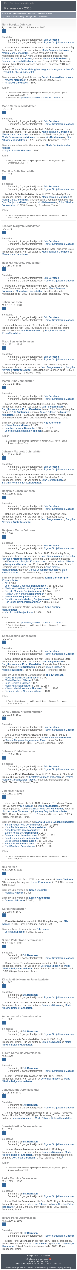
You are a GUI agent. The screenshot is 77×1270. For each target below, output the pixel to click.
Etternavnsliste (19, 13)
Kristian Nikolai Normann (23, 688)
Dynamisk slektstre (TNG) (13, 16)
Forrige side (31, 16)
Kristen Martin (17, 425)
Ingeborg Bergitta (50, 811)
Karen (47, 806)
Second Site (38, 1268)
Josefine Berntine (20, 428)
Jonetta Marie (21, 835)
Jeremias (14, 900)
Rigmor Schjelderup (59, 42)
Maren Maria (15, 53)
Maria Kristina (18, 685)
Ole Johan (23, 1157)
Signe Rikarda (18, 150)
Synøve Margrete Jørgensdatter (26, 740)
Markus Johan (43, 569)
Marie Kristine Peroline (27, 588)
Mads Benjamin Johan (18, 137)
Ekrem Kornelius (21, 832)
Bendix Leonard (17, 58)
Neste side (43, 16)
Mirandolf (16, 82)
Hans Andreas (15, 811)
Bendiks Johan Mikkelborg (27, 599)
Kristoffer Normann (56, 737)
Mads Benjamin (55, 50)
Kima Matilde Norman (25, 827)
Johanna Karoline (19, 61)
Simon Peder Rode (23, 824)
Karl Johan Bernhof (23, 602)
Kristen (48, 412)
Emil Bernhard (20, 846)
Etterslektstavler (45, 13)
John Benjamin (14, 202)
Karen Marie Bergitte (26, 561)
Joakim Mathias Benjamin (23, 431)
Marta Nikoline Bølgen (44, 808)
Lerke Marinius (20, 841)
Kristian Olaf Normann (24, 594)
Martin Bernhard (18, 680)
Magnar (15, 80)
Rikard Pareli (19, 843)
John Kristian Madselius (25, 585)
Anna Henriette (22, 830)
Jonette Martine (22, 838)
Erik (51, 40)
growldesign (67, 1268)
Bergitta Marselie (24, 591)
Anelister (32, 13)
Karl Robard (19, 612)
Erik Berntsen (42, 1261)
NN (6, 583)
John (30, 330)
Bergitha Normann (21, 409)
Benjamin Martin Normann (23, 691)
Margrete (16, 564)
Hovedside (6, 13)
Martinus (14, 892)
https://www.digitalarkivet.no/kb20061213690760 (40, 98)
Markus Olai (55, 58)
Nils (54, 137)
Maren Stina (21, 596)
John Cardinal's (28, 1268)
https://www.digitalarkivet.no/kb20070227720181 (40, 622)
